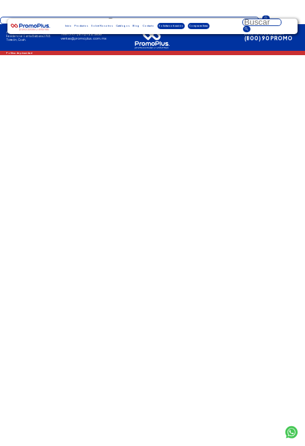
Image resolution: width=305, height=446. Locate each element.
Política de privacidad (19, 53)
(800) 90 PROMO (268, 38)
